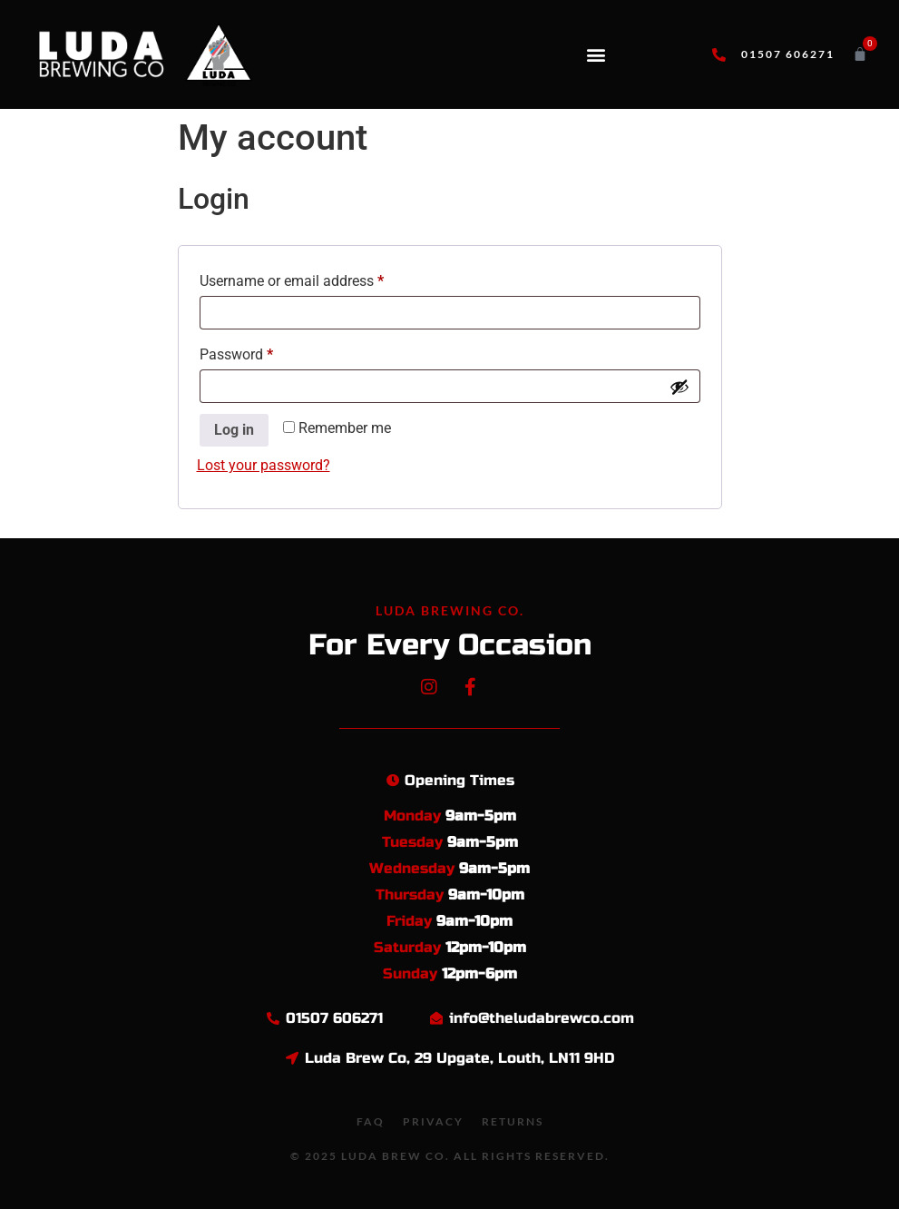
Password (264, 351)
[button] (596, 55)
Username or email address (319, 278)
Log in (234, 429)
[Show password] (679, 387)
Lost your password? (263, 465)
